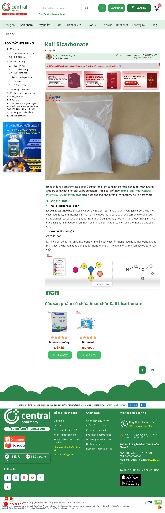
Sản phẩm (26, 25)
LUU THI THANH (137, 453)
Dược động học (20, 72)
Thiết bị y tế (74, 25)
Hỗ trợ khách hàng (65, 412)
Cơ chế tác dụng (21, 69)
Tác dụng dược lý (17, 61)
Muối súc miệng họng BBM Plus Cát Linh (59, 342)
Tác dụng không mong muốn (22, 93)
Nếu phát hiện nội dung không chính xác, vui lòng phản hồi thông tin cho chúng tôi (85, 66)
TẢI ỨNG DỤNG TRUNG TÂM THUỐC (139, 470)
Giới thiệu (59, 420)
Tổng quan (14, 49)
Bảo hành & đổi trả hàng (98, 434)
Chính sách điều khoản (97, 420)
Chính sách (93, 412)
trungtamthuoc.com (72, 194)
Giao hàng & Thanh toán (98, 439)
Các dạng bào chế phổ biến (22, 112)
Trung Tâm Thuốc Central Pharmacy (65, 502)
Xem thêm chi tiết (102, 284)
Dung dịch (52, 218)
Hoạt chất (122, 25)
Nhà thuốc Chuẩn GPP (65, 430)
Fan (13, 456)
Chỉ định (17, 81)
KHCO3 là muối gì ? (22, 57)
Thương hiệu (139, 25)
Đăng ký (141, 7)
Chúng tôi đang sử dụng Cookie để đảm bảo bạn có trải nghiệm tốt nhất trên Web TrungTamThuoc (72, 405)
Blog (154, 25)
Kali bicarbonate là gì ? (24, 53)
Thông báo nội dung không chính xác (67, 441)
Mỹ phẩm (44, 25)
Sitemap (90, 448)
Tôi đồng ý (133, 405)
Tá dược (107, 25)
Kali (48, 241)
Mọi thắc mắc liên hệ (133, 412)
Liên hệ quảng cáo (63, 454)
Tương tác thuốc (17, 96)
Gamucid (88, 342)
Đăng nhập (117, 7)
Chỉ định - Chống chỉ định (21, 77)
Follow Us (10, 469)
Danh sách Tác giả (95, 444)
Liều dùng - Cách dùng (20, 89)
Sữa (59, 25)
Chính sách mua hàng (97, 425)
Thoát (142, 405)
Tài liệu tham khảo (19, 115)
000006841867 (130, 456)
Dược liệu (92, 25)
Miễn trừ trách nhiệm (65, 434)
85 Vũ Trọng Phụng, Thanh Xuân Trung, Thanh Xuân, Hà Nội (141, 436)
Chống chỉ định (20, 85)
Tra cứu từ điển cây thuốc (52, 14)
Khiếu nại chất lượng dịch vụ (67, 448)
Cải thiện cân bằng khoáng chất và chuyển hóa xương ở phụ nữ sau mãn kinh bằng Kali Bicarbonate (22, 106)
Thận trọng (15, 100)
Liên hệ (10, 34)
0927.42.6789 (140, 426)
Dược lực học (19, 66)
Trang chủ (10, 25)
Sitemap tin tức (104, 448)
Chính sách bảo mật (116, 405)
